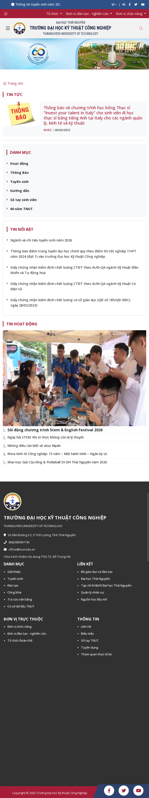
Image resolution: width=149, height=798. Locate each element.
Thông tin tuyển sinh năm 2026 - (42, 4)
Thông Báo (19, 172)
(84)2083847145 (17, 542)
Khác (48, 130)
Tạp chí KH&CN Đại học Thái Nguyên (106, 585)
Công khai (14, 592)
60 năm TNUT (21, 209)
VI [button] (113, 5)
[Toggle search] (141, 28)
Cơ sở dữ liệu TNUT (21, 606)
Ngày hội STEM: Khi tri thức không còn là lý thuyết (45, 437)
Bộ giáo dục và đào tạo (97, 572)
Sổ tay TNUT (90, 640)
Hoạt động (19, 163)
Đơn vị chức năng (19, 626)
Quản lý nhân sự (92, 592)
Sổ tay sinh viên (23, 200)
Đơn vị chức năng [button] (129, 13)
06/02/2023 (62, 130)
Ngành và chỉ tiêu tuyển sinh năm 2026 (41, 240)
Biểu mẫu (87, 633)
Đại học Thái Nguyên (95, 579)
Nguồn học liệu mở (94, 599)
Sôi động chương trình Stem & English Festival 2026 (55, 429)
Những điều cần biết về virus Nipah (34, 445)
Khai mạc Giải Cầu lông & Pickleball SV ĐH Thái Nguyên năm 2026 (57, 462)
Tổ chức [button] (52, 13)
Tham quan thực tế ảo (96, 654)
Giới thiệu (14, 572)
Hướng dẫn (19, 190)
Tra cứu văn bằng (19, 599)
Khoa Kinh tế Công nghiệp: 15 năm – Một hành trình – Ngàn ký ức (57, 454)
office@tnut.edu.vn (19, 549)
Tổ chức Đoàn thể (19, 640)
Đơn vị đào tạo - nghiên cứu (26, 633)
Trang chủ (13, 83)
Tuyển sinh (19, 181)
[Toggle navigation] (8, 28)
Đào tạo (12, 585)
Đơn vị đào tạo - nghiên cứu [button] (87, 13)
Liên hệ (86, 626)
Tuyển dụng (89, 647)
